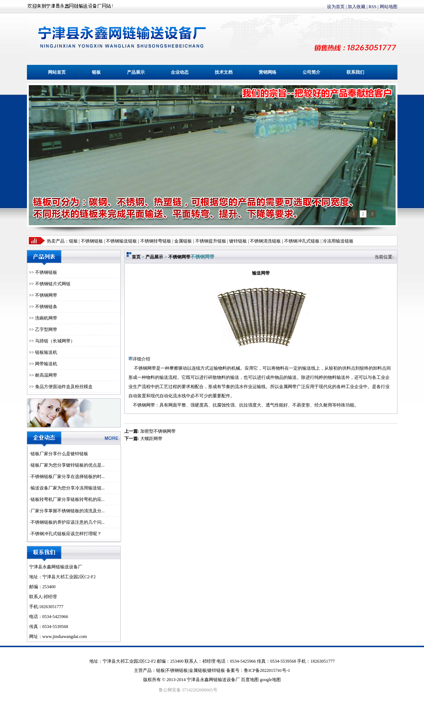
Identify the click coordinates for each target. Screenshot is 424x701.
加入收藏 (356, 6)
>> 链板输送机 (43, 352)
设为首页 (336, 6)
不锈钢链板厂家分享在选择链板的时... (68, 476)
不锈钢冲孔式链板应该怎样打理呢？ (66, 533)
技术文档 (223, 72)
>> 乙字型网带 (43, 329)
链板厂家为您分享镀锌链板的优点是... (68, 465)
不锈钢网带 (179, 256)
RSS (372, 6)
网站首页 (57, 72)
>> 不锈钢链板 (43, 272)
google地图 (270, 679)
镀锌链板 (216, 670)
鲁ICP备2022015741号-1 (267, 670)
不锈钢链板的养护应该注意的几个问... (68, 522)
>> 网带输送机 (43, 363)
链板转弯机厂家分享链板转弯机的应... (68, 499)
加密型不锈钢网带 (158, 431)
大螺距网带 (151, 438)
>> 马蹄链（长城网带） (52, 340)
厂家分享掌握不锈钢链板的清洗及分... (68, 510)
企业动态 (180, 72)
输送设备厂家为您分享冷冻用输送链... (68, 488)
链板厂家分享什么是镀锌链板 (59, 453)
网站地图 (388, 6)
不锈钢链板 (92, 241)
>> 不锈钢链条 (43, 306)
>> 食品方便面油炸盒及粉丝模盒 (61, 386)
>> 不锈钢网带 (43, 295)
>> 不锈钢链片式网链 (50, 283)
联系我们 (355, 72)
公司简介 (311, 72)
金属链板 (198, 670)
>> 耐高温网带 (43, 375)
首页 (136, 256)
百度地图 (250, 679)
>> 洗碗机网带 (43, 318)
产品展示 (136, 72)
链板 (96, 72)
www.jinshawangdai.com (64, 636)
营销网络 (267, 72)
